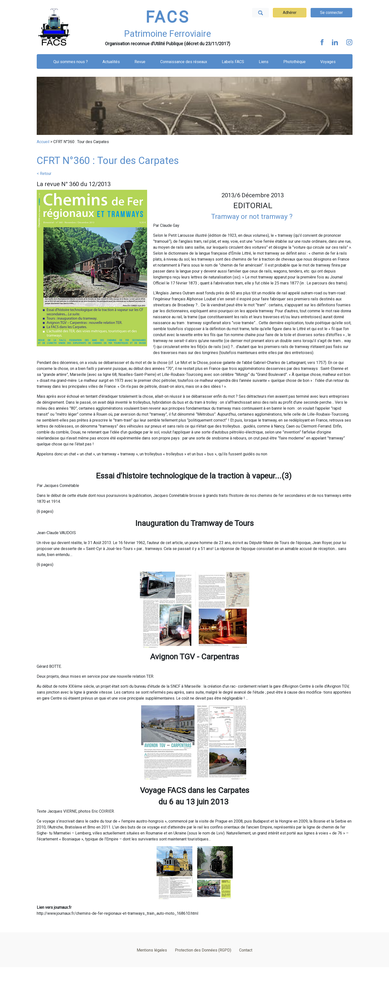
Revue (139, 61)
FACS (168, 17)
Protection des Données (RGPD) (203, 950)
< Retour (44, 173)
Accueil (43, 141)
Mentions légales (152, 950)
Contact (245, 950)
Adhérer (289, 12)
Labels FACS (233, 61)
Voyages (328, 61)
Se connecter (331, 12)
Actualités (111, 61)
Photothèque (294, 61)
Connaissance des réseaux (183, 61)
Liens (263, 61)
